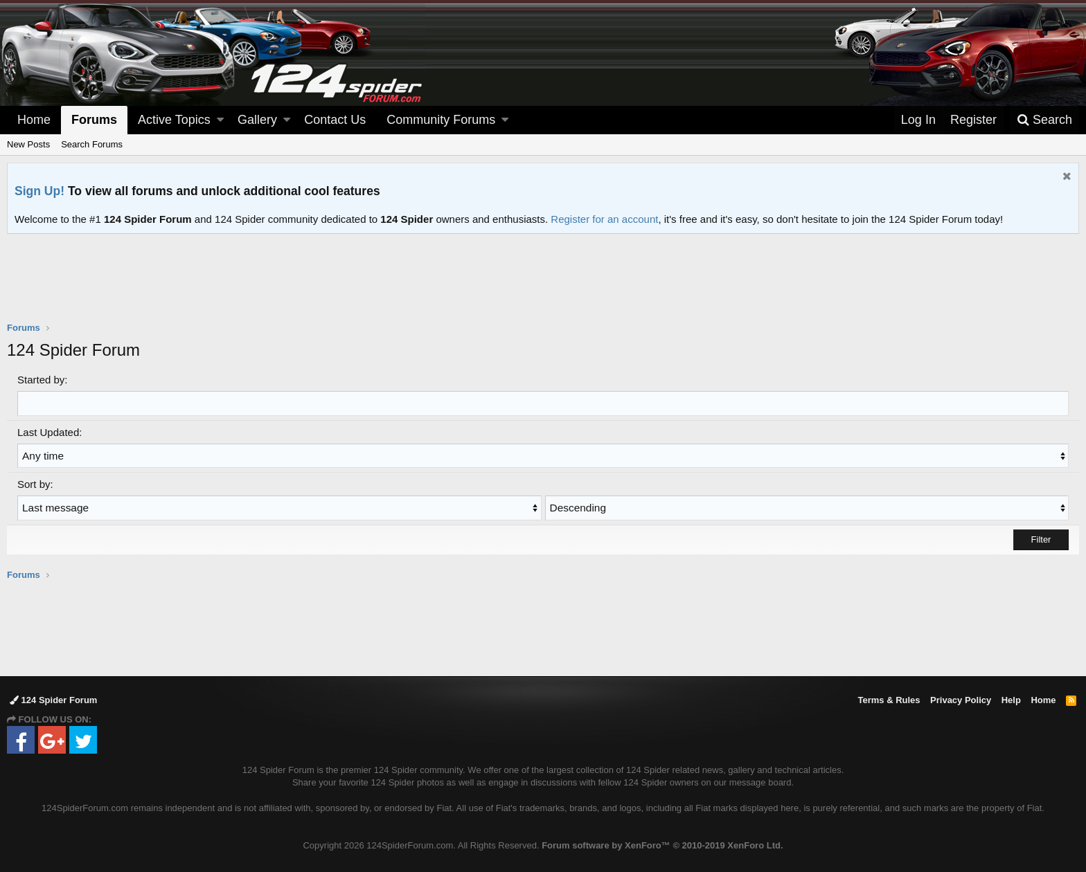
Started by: (42, 379)
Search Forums (92, 144)
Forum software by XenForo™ (662, 844)
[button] (220, 120)
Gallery (257, 120)
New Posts (28, 144)
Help (1011, 698)
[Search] (1044, 120)
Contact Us (335, 120)
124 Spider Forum (53, 698)
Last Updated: (49, 431)
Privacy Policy (960, 698)
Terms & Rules (888, 698)
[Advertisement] (543, 286)
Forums (94, 120)
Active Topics (174, 120)
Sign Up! (39, 191)
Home (34, 120)
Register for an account (604, 219)
